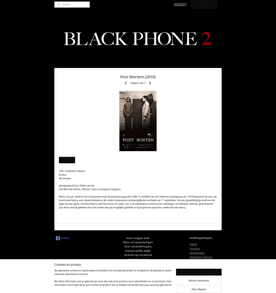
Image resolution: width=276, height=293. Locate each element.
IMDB (193, 244)
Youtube (195, 248)
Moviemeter (197, 253)
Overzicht (67, 160)
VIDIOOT (180, 4)
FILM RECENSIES (204, 4)
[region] (112, 280)
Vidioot (62, 238)
